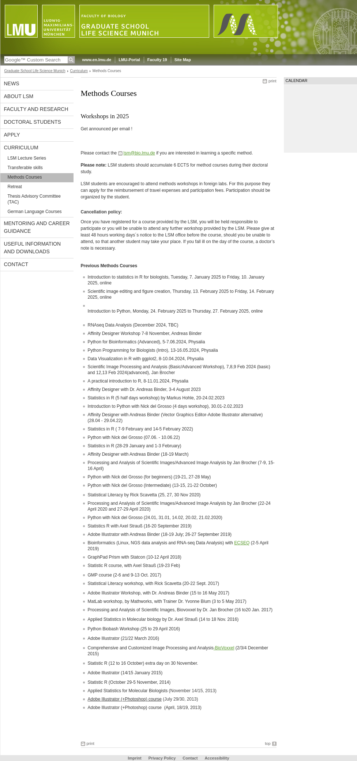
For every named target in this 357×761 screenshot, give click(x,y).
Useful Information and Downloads (32, 247)
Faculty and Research (36, 109)
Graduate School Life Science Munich (34, 71)
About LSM (19, 96)
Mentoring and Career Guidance (37, 227)
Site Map (182, 59)
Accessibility (216, 758)
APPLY (12, 135)
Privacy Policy (162, 758)
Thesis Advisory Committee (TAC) (34, 199)
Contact (16, 264)
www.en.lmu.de (97, 59)
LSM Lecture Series (27, 158)
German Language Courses (35, 211)
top (267, 743)
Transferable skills (25, 167)
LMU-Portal (129, 59)
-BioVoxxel (224, 647)
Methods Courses (25, 177)
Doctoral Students (32, 122)
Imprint (134, 758)
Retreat (15, 186)
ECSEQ (241, 542)
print (272, 81)
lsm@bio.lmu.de (139, 153)
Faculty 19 (157, 59)
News (11, 83)
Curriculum (79, 71)
